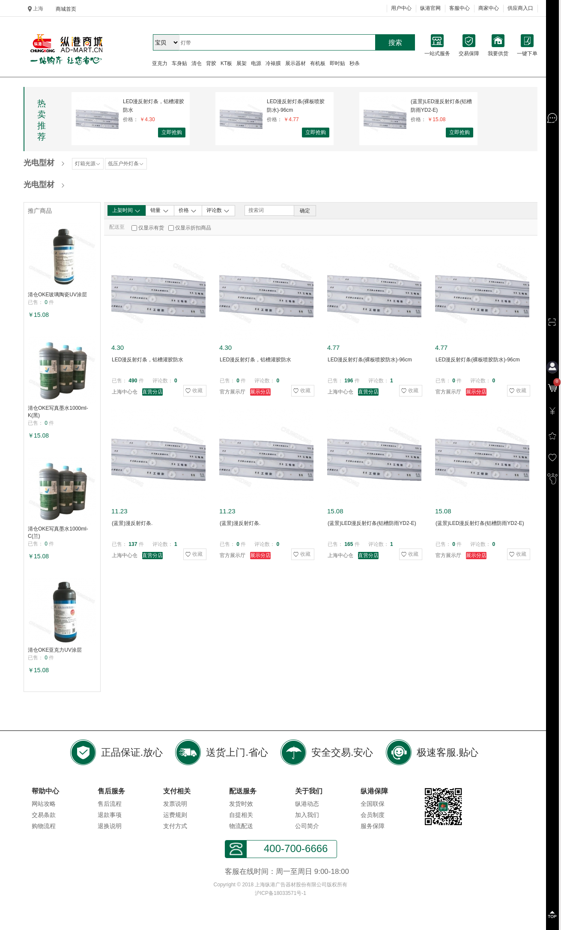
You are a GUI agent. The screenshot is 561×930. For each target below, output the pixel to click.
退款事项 (110, 814)
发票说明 (175, 803)
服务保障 (373, 826)
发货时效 (241, 803)
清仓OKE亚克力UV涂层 (55, 650)
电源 (256, 63)
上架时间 (126, 211)
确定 (305, 211)
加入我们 (307, 814)
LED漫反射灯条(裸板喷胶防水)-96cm (296, 105)
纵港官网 (430, 8)
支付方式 (175, 826)
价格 (188, 211)
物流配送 (241, 826)
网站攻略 (44, 803)
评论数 (218, 211)
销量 (159, 211)
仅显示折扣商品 (193, 228)
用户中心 (401, 8)
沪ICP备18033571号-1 (280, 893)
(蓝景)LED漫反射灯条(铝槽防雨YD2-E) (441, 105)
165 (348, 544)
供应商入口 (520, 8)
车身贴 (179, 63)
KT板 (226, 63)
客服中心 (459, 8)
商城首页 (66, 9)
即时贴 (337, 63)
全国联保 (373, 803)
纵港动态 (307, 803)
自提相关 (241, 814)
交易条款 (44, 814)
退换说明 (110, 826)
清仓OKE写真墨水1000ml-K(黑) (58, 411)
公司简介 (307, 826)
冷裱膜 (273, 63)
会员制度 (373, 814)
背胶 (211, 63)
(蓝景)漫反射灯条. (132, 523)
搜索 (395, 42)
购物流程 (44, 826)
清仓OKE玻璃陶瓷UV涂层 (57, 295)
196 (348, 381)
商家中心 (488, 8)
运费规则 (175, 814)
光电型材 (39, 162)
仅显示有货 (151, 228)
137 (132, 544)
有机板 (317, 63)
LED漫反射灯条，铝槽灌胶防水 (153, 105)
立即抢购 (171, 132)
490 (132, 381)
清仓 (196, 63)
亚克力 (159, 63)
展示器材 (295, 63)
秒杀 (354, 63)
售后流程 (110, 803)
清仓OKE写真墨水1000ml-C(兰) (58, 532)
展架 (241, 63)
